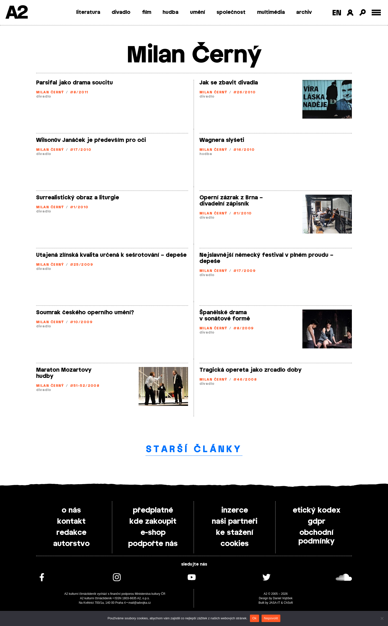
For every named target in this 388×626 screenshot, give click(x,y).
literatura (88, 12)
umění (197, 12)
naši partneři (234, 521)
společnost (231, 12)
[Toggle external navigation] (376, 12)
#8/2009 (243, 328)
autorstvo (71, 543)
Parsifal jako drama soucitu (74, 82)
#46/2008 (245, 380)
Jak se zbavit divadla (228, 82)
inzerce (234, 510)
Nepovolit (271, 618)
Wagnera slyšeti (221, 140)
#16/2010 (244, 150)
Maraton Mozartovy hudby (64, 373)
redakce (71, 532)
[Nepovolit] (381, 618)
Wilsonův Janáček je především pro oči (91, 140)
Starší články (194, 449)
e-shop (153, 532)
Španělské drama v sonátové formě (224, 315)
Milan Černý (50, 92)
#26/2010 (244, 92)
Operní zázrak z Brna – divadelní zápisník (231, 200)
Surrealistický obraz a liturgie (77, 197)
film (146, 12)
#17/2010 (81, 150)
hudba (170, 12)
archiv (304, 12)
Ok (254, 618)
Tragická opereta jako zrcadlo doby (250, 369)
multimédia (271, 12)
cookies (234, 543)
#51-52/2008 (85, 386)
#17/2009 (244, 271)
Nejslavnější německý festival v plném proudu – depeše (266, 258)
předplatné (153, 510)
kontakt (71, 521)
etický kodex (316, 510)
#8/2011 (79, 92)
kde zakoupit (152, 521)
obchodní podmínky (316, 537)
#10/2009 (81, 322)
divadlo (121, 12)
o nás (71, 510)
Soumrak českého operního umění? (85, 312)
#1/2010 (79, 207)
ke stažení (234, 532)
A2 (16, 13)
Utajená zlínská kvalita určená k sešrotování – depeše (111, 255)
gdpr (316, 521)
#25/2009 (81, 265)
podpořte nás (153, 543)
